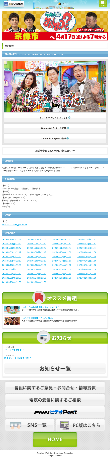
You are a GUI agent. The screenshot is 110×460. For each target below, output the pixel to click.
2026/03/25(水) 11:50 (11, 256)
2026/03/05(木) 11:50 (61, 269)
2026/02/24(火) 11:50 (36, 278)
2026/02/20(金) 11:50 (86, 278)
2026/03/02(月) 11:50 (36, 273)
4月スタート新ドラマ (14, 350)
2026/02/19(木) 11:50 (11, 282)
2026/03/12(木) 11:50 (36, 265)
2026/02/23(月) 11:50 (61, 278)
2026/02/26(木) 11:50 (86, 273)
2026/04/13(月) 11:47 (86, 239)
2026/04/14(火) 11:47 (61, 239)
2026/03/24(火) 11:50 (36, 256)
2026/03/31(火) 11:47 (11, 252)
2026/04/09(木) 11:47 (36, 244)
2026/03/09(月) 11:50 (11, 269)
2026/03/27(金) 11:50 (61, 252)
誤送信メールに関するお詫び (17, 358)
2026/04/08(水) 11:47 (61, 244)
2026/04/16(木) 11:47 (11, 239)
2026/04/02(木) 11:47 (61, 248)
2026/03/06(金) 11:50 (36, 269)
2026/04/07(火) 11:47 (86, 244)
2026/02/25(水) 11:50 (11, 278)
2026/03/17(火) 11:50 (61, 261)
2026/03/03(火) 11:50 (11, 273)
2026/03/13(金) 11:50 (11, 265)
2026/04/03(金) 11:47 (36, 248)
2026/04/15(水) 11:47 (36, 239)
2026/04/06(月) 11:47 (11, 248)
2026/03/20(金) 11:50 (86, 256)
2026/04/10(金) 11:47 (11, 244)
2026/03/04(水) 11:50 (86, 269)
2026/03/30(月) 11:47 (36, 252)
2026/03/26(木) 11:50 (86, 252)
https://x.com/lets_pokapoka (14, 224)
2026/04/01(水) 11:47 (86, 248)
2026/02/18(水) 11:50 (36, 282)
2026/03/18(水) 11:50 (36, 261)
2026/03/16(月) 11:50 (86, 261)
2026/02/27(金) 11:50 (61, 273)
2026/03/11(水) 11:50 (61, 265)
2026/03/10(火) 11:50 (86, 265)
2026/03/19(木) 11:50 (11, 261)
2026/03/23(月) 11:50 (61, 256)
